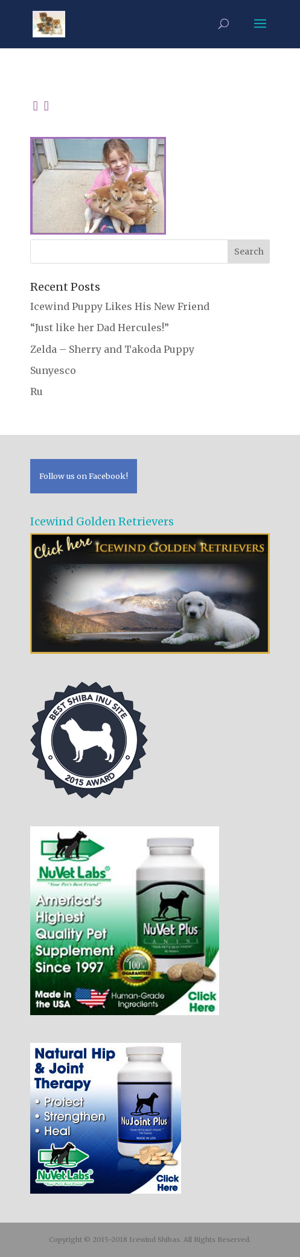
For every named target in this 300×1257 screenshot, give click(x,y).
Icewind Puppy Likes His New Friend (119, 306)
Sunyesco (53, 370)
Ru (36, 391)
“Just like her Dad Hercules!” (99, 327)
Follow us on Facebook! (83, 476)
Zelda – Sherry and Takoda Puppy (112, 349)
